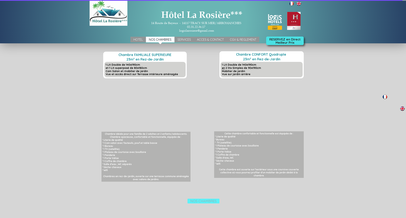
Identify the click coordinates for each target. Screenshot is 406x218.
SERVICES (184, 39)
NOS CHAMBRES (160, 39)
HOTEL (138, 39)
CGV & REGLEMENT (243, 39)
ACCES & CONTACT (210, 39)
